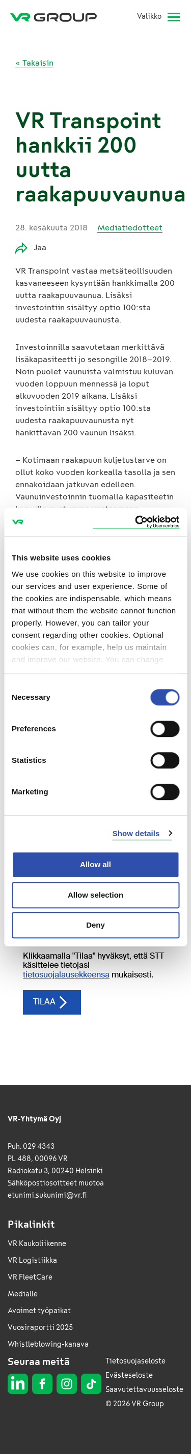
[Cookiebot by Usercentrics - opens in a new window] (136, 522)
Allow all (95, 864)
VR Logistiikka (32, 1260)
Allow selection (95, 895)
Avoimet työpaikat (39, 1311)
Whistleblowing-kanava (48, 1344)
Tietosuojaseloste (135, 1361)
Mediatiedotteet (129, 227)
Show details (136, 833)
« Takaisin (34, 63)
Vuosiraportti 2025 (40, 1327)
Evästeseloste (129, 1375)
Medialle (23, 1294)
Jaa (30, 248)
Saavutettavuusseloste (144, 1389)
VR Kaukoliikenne (37, 1243)
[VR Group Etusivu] (57, 17)
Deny (95, 925)
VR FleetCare (30, 1277)
